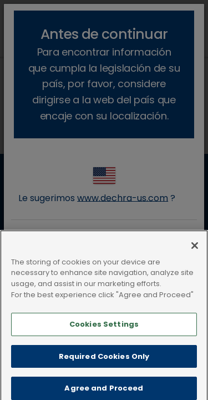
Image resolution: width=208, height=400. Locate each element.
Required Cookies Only (104, 363)
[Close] (194, 253)
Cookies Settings (104, 332)
